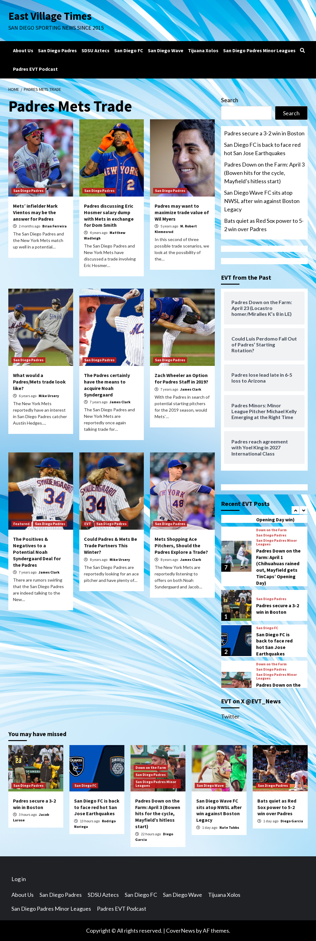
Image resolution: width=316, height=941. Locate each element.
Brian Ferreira (54, 226)
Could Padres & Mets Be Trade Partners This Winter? (110, 545)
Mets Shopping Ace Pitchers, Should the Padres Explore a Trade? (181, 545)
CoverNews (180, 930)
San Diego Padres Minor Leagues (259, 50)
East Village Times (50, 16)
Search (229, 100)
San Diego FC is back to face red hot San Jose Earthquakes (262, 148)
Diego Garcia (292, 821)
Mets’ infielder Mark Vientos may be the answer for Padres (35, 212)
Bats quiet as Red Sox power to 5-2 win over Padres (264, 224)
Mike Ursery (49, 395)
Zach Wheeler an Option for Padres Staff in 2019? (181, 378)
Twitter (230, 716)
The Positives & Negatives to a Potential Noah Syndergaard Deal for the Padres (37, 552)
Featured (21, 523)
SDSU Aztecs (95, 50)
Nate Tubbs (229, 827)
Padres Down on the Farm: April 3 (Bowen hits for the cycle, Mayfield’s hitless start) (264, 172)
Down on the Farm (271, 530)
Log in (18, 878)
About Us (23, 50)
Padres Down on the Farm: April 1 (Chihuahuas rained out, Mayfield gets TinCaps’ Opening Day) (278, 567)
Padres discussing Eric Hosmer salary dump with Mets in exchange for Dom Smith (109, 215)
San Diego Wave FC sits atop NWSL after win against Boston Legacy (262, 201)
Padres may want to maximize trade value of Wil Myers (182, 212)
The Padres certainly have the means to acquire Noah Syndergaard (107, 384)
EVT (87, 523)
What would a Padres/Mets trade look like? (39, 381)
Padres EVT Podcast (35, 69)
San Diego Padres (57, 50)
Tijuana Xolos (203, 50)
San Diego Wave (165, 50)
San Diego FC (128, 50)
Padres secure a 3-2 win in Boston (264, 133)
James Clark (120, 402)
